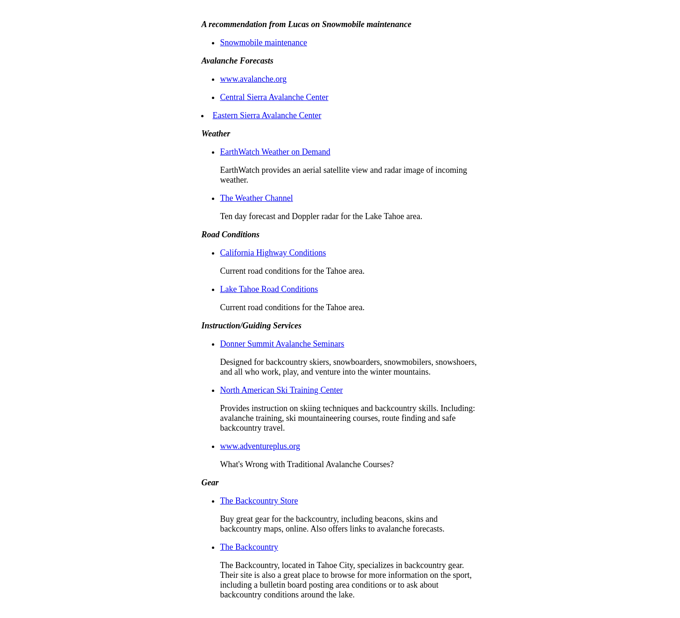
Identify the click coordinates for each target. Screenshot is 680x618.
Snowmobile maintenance (263, 42)
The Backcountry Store (259, 500)
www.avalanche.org (253, 79)
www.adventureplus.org (260, 446)
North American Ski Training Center (281, 390)
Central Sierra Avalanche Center (274, 97)
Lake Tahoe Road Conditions (269, 289)
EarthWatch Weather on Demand (275, 151)
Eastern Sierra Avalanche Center (266, 115)
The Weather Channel (256, 198)
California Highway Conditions (273, 252)
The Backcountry (249, 547)
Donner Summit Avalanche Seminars (282, 343)
